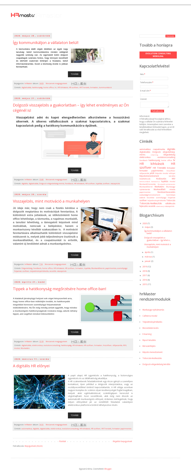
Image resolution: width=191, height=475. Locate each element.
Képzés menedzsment (152, 353)
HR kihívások (63, 87)
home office (48, 87)
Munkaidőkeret (97, 268)
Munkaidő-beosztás (148, 185)
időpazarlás (117, 345)
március (148, 257)
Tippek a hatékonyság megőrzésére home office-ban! (59, 288)
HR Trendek (84, 87)
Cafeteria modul (150, 316)
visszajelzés (115, 183)
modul (17, 348)
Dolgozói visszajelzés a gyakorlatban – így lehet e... (157, 240)
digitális (25, 183)
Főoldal (62, 441)
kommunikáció (105, 87)
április (148, 253)
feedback (69, 183)
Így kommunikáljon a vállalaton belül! (46, 42)
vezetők (52, 271)
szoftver (106, 183)
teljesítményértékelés (39, 271)
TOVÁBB (74, 74)
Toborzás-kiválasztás (151, 204)
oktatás (172, 190)
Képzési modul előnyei (165, 174)
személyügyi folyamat (165, 198)
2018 (145, 272)
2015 (145, 285)
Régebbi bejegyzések (122, 441)
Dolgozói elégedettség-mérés (51, 183)
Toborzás (170, 201)
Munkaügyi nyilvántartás (153, 310)
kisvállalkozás (145, 179)
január (148, 262)
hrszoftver (107, 345)
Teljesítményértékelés (152, 323)
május (148, 228)
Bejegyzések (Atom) (33, 446)
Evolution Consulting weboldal (158, 55)
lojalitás (99, 183)
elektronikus (37, 345)
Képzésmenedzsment (149, 177)
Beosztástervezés (150, 329)
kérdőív (172, 177)
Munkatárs (25, 348)
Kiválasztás (161, 179)
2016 (145, 280)
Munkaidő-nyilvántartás (166, 185)
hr (56, 87)
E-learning (147, 335)
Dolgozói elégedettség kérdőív (156, 365)
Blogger (108, 468)
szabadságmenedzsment (150, 196)
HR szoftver (73, 87)
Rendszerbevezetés (166, 193)
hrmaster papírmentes (121, 428)
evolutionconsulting (52, 345)
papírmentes (110, 268)
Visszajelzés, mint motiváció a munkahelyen (51, 201)
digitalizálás (26, 87)
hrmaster (94, 87)
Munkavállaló (159, 190)
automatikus (27, 428)
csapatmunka (159, 150)
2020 (145, 224)
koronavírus (155, 182)
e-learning (154, 156)
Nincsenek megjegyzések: (57, 83)
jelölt (152, 174)
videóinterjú (160, 207)
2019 (145, 267)
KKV (124, 345)
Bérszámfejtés (149, 347)
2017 (145, 276)
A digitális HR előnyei (31, 365)
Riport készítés (149, 341)
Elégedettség (27, 268)
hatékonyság (37, 87)
